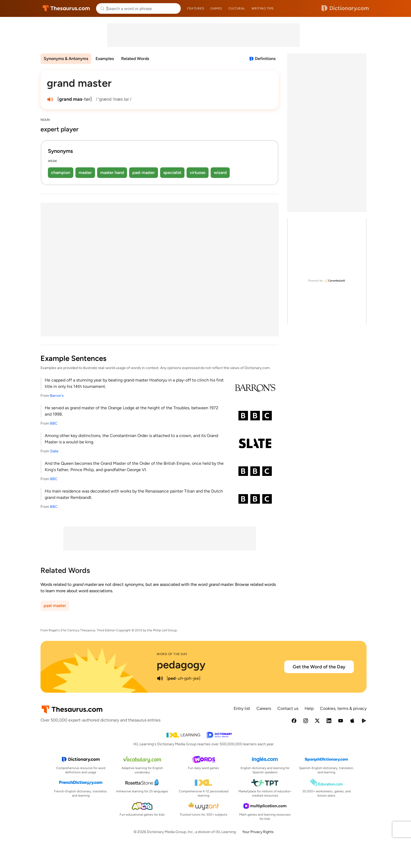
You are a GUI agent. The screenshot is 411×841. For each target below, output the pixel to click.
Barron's (57, 395)
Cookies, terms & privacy (343, 708)
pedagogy (181, 664)
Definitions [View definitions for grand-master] (265, 58)
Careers (263, 708)
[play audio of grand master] (50, 99)
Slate (54, 451)
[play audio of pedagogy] (160, 678)
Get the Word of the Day (319, 667)
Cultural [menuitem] (236, 8)
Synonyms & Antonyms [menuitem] (66, 58)
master (85, 172)
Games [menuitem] (216, 8)
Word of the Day (172, 654)
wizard (220, 172)
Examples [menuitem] (105, 58)
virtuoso (197, 172)
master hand (112, 172)
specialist (172, 172)
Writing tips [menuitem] (262, 8)
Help (309, 708)
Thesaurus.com (66, 8)
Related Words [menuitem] (135, 58)
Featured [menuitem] (195, 8)
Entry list (242, 708)
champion (60, 172)
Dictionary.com (345, 8)
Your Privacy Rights (258, 832)
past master (143, 172)
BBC (53, 423)
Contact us (287, 708)
